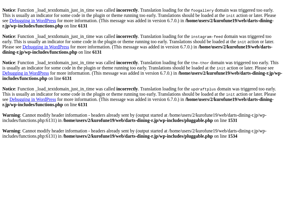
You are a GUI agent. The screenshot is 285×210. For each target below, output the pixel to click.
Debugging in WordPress (32, 20)
